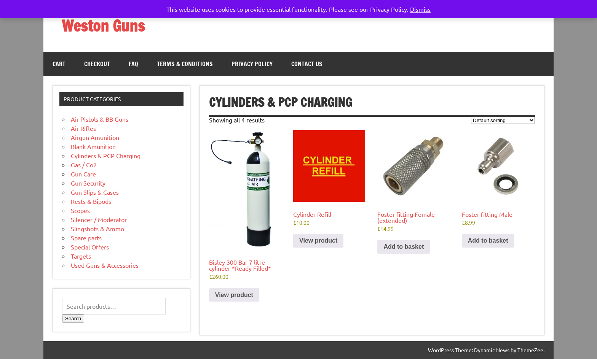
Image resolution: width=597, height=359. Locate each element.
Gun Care (83, 174)
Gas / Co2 (84, 164)
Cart (59, 64)
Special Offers (90, 247)
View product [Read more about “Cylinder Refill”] (318, 240)
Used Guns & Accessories (105, 265)
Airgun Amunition (95, 137)
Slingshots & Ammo (97, 228)
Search (73, 318)
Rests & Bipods (91, 201)
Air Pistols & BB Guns (99, 119)
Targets (81, 256)
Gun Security (88, 183)
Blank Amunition (93, 146)
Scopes (80, 210)
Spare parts (86, 237)
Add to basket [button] (403, 246)
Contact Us (306, 64)
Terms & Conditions (185, 64)
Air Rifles (83, 128)
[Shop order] (503, 120)
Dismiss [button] (420, 9)
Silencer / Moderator (99, 219)
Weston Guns (103, 26)
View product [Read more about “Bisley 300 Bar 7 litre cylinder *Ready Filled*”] (234, 295)
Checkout (97, 64)
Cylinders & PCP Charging (105, 155)
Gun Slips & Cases (95, 192)
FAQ (133, 64)
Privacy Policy (252, 64)
